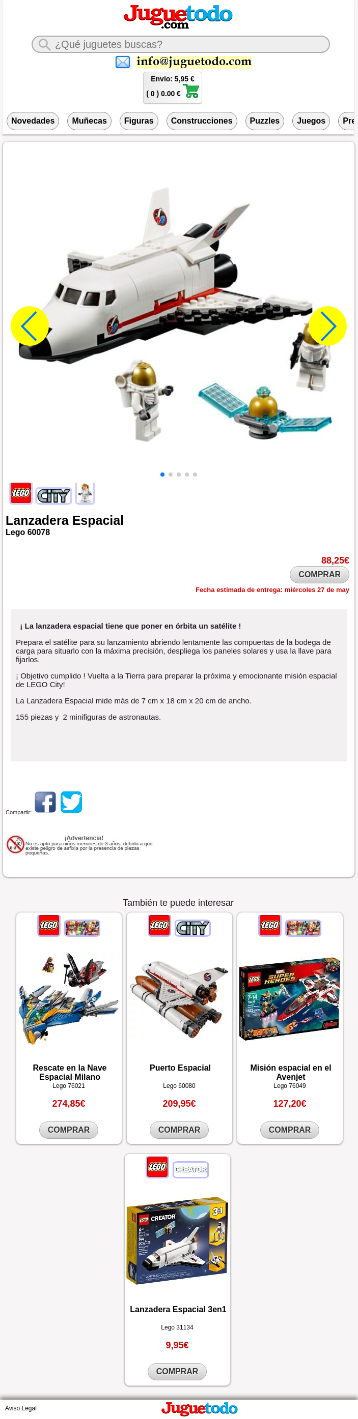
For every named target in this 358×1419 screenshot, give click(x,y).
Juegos (311, 120)
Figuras (139, 120)
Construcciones (202, 120)
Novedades (32, 120)
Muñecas (89, 120)
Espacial (98, 520)
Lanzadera (37, 520)
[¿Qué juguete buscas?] (181, 44)
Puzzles (265, 120)
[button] (162, 474)
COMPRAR (319, 574)
